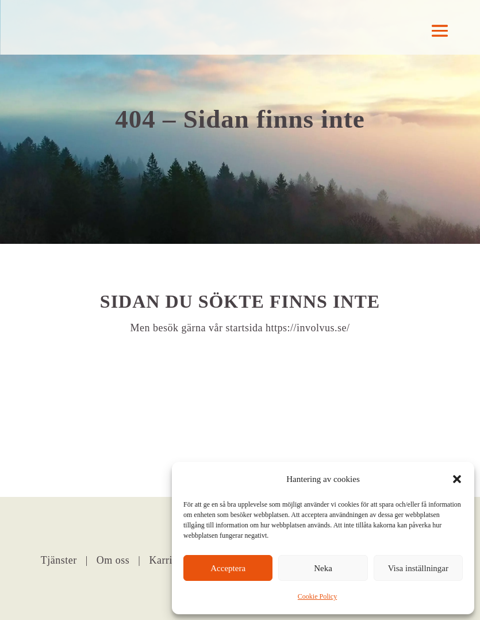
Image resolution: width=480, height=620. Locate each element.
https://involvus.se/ (308, 328)
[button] (457, 479)
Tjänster (59, 560)
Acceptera (227, 568)
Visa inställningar (418, 568)
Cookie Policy (317, 596)
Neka (323, 568)
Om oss (113, 560)
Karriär (166, 560)
